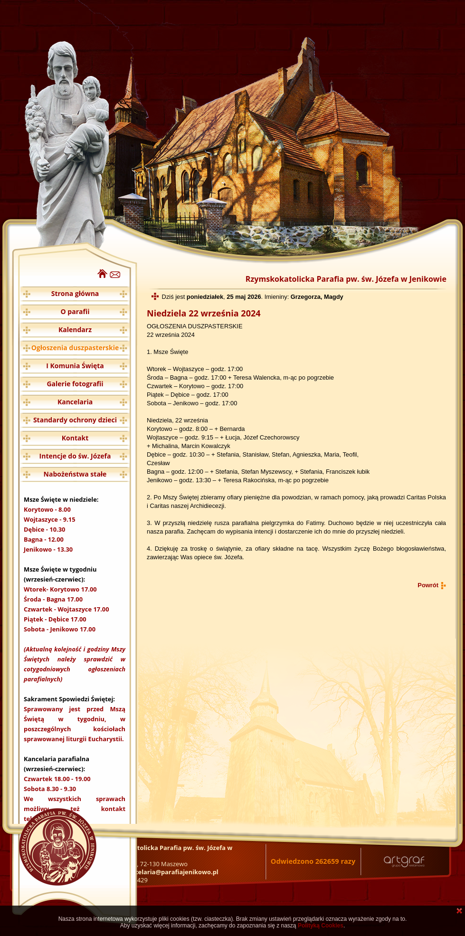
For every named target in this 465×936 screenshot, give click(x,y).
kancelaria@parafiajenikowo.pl (170, 872)
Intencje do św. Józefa (75, 455)
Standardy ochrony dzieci (75, 419)
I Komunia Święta (75, 365)
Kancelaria (75, 401)
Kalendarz (75, 329)
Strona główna (75, 293)
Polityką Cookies (320, 925)
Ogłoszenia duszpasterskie (75, 347)
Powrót (428, 585)
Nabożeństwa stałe (75, 473)
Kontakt (75, 437)
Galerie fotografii (75, 383)
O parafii (75, 311)
